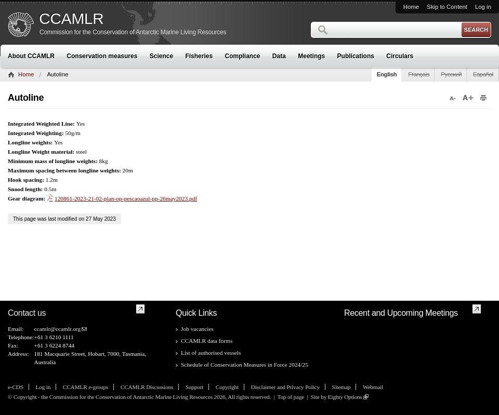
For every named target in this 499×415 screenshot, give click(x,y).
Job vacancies (197, 329)
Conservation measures (102, 56)
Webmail (373, 387)
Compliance (242, 56)
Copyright (227, 387)
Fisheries (199, 56)
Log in (483, 7)
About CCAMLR (31, 56)
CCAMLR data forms (206, 341)
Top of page (290, 397)
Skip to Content (447, 7)
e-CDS (15, 387)
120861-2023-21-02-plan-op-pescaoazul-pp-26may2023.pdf (126, 198)
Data (279, 56)
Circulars (399, 56)
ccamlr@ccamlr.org (57, 329)
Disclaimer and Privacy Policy (285, 387)
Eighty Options (345, 397)
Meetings (311, 56)
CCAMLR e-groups (85, 387)
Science (161, 56)
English (387, 74)
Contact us (27, 313)
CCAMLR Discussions (147, 387)
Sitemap (341, 387)
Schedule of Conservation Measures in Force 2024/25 (244, 365)
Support (194, 387)
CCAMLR (71, 18)
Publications (355, 56)
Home (411, 7)
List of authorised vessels (211, 353)
